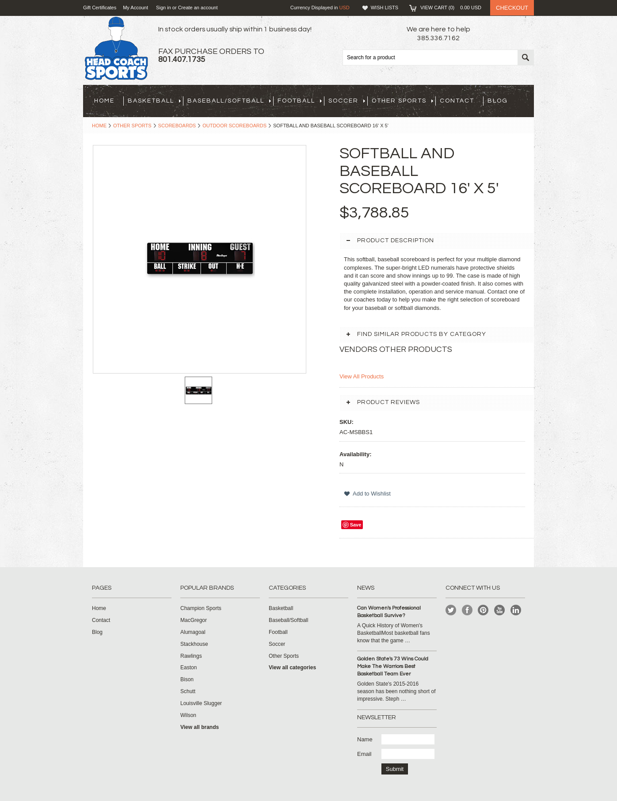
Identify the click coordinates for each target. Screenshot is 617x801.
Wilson (188, 715)
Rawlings (191, 656)
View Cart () (450, 7)
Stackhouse (194, 644)
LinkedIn (516, 610)
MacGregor (193, 620)
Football (300, 101)
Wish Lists (384, 7)
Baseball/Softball (229, 101)
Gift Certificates (99, 7)
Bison (187, 679)
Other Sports (402, 101)
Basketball (154, 101)
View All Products (361, 376)
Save (356, 524)
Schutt (187, 691)
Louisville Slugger (201, 703)
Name (365, 739)
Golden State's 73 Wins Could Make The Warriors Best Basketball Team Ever (392, 666)
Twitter (451, 610)
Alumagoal (193, 632)
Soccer (346, 101)
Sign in (163, 7)
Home (99, 125)
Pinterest (483, 610)
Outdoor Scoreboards (234, 125)
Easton (188, 667)
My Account (135, 7)
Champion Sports (200, 608)
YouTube (499, 610)
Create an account (198, 7)
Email (364, 754)
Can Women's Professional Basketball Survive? (389, 611)
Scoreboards (177, 125)
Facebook (467, 610)
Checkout (512, 7)
